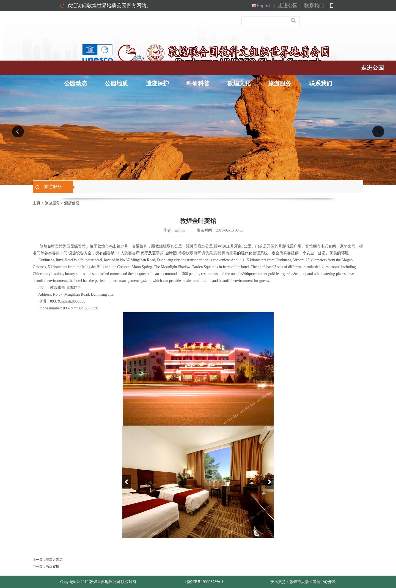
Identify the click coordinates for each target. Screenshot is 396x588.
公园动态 (75, 83)
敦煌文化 (239, 83)
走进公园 (289, 5)
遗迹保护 (157, 83)
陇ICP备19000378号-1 (205, 582)
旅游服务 (279, 83)
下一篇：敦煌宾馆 (46, 566)
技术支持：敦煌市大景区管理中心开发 (303, 582)
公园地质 (116, 83)
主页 (36, 203)
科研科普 (198, 83)
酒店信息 (71, 203)
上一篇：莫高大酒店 (47, 560)
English (263, 5)
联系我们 (316, 5)
